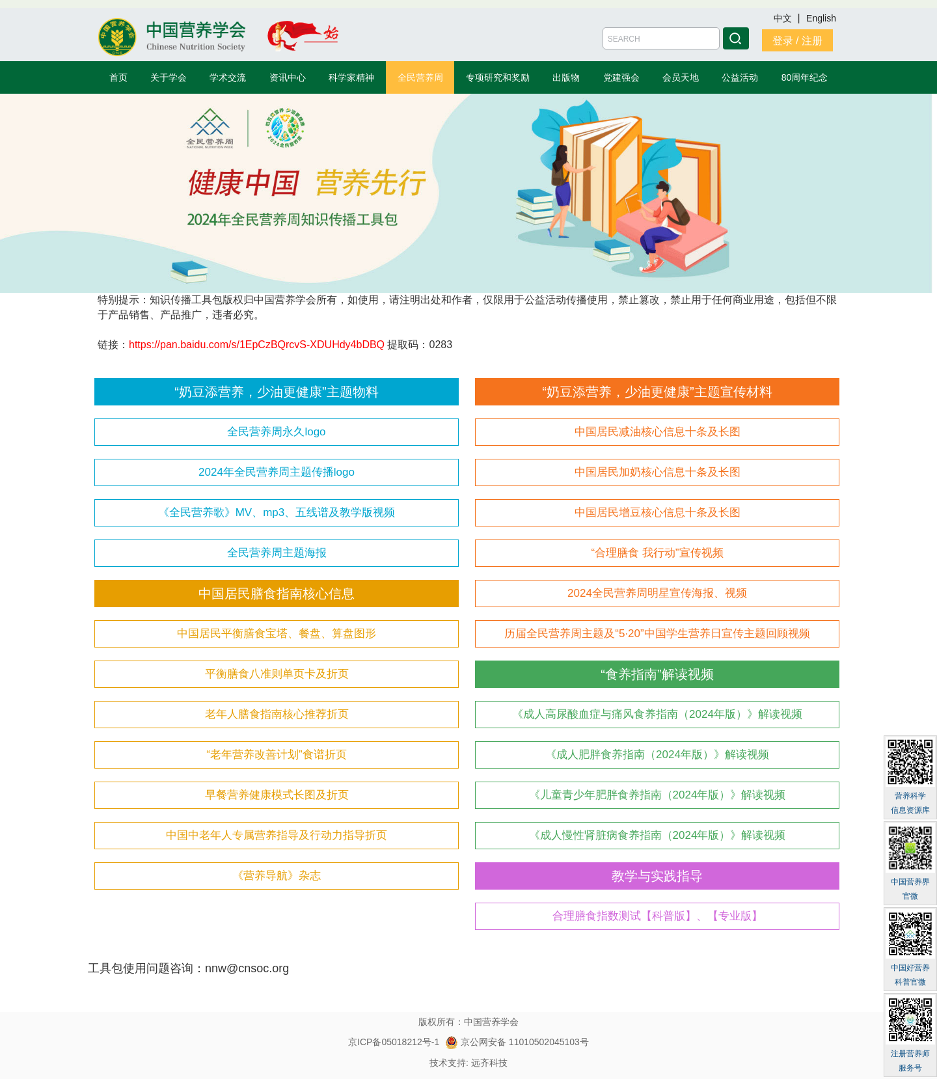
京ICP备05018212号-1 (393, 1042)
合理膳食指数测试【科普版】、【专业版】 (657, 916)
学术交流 (228, 77)
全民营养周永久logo (276, 432)
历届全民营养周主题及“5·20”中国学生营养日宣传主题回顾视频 (656, 633)
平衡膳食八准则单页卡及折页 (277, 674)
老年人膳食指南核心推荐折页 (277, 714)
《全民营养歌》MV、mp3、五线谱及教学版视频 (277, 512)
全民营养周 (420, 77)
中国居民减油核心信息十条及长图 (657, 432)
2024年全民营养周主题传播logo (276, 472)
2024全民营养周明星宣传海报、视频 (657, 593)
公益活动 (740, 77)
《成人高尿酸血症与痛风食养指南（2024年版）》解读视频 (657, 714)
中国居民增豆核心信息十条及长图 (657, 512)
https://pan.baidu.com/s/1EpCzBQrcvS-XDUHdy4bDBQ (257, 344)
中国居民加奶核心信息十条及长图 (657, 472)
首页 (118, 77)
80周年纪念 (804, 77)
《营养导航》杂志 (276, 875)
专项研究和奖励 (498, 77)
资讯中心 (287, 77)
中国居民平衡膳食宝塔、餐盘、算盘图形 (276, 633)
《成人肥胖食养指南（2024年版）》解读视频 (657, 754)
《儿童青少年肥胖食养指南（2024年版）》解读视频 (657, 795)
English (821, 18)
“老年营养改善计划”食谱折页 (276, 754)
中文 (784, 18)
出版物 (566, 77)
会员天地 (680, 77)
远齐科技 (489, 1063)
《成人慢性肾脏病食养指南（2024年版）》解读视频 (657, 835)
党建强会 (621, 77)
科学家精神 (351, 77)
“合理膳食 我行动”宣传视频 (657, 553)
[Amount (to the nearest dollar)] (661, 38)
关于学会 (168, 77)
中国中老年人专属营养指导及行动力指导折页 (276, 835)
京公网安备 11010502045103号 (517, 1042)
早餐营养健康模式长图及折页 (277, 795)
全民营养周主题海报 (277, 553)
